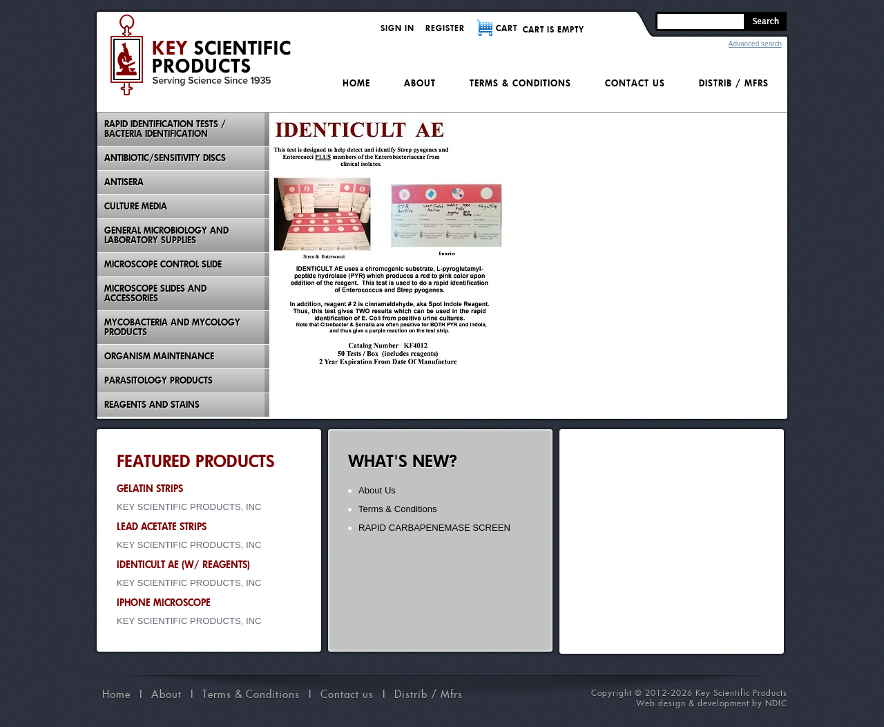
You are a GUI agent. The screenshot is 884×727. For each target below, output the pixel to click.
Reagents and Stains (152, 404)
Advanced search (755, 44)
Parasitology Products (158, 380)
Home (356, 83)
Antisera (124, 182)
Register (445, 28)
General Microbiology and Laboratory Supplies (166, 235)
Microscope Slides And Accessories (155, 293)
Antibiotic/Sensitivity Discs (165, 158)
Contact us (635, 83)
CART (506, 28)
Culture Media (135, 206)
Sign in (397, 28)
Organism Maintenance (159, 356)
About (420, 83)
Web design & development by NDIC (711, 703)
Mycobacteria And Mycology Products (172, 327)
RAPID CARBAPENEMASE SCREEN (434, 527)
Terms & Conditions (520, 83)
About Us (377, 490)
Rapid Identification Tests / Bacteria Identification (165, 129)
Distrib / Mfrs (734, 83)
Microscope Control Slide (163, 264)
